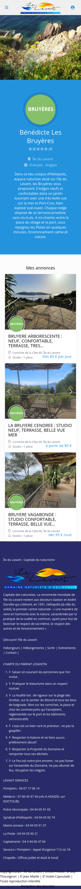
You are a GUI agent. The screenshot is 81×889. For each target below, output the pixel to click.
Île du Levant (51, 353)
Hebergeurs (11, 648)
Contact (11, 653)
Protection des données (38, 886)
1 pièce (28, 357)
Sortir (51, 648)
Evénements (67, 648)
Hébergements (33, 648)
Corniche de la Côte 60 (27, 353)
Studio (17, 357)
